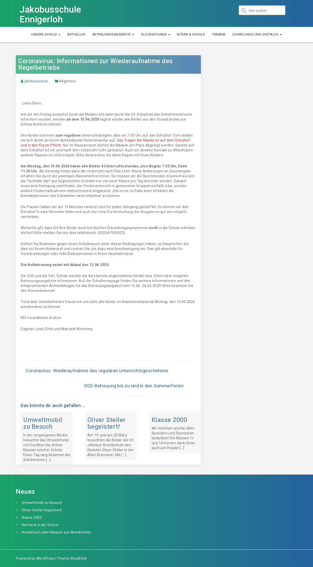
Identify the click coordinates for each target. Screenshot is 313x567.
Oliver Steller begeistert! (106, 423)
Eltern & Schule (191, 34)
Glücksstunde (155, 34)
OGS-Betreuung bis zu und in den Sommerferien (134, 385)
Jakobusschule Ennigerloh (50, 14)
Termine (219, 34)
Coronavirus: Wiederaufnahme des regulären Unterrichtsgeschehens (97, 370)
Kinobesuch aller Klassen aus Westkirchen (56, 532)
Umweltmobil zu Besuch (42, 423)
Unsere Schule (45, 34)
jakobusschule (36, 81)
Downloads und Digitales (257, 34)
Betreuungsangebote (113, 34)
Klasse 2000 (169, 420)
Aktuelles (76, 34)
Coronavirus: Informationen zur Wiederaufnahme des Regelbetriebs (95, 64)
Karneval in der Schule (40, 525)
